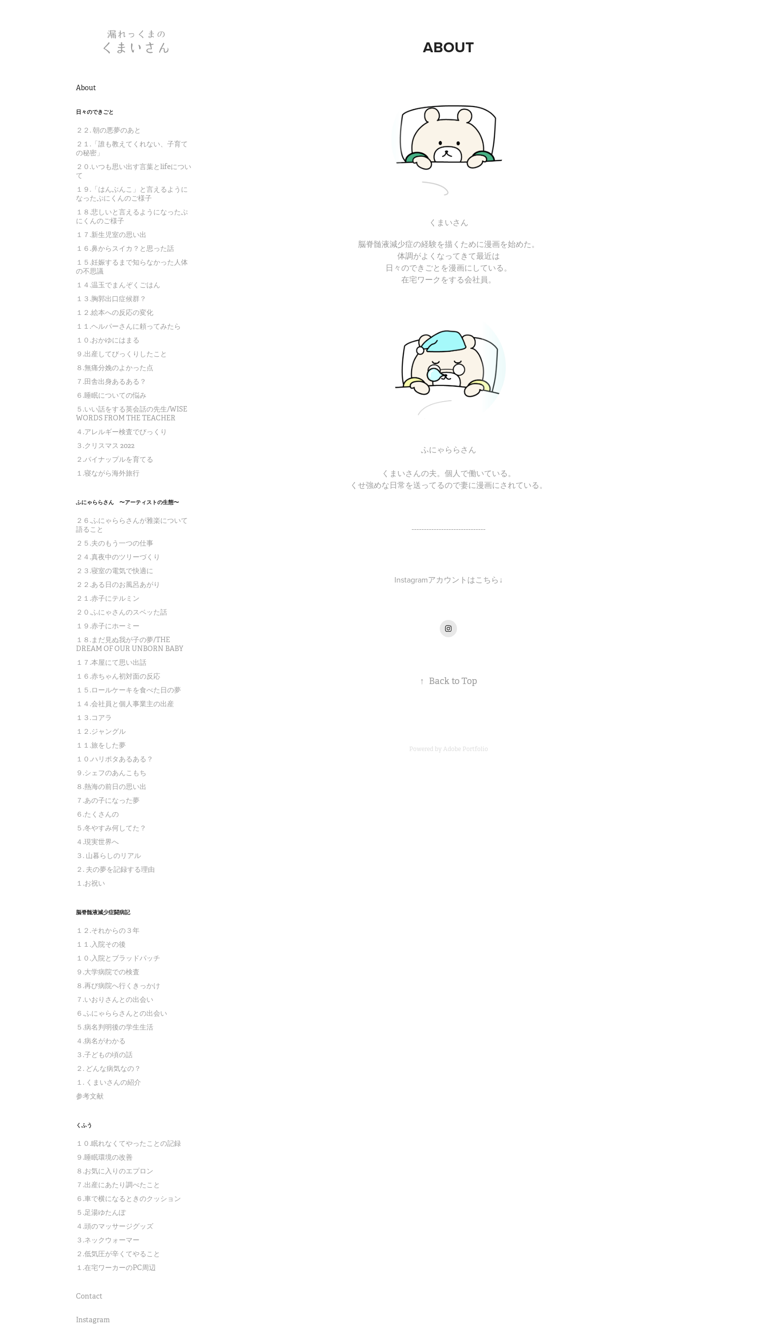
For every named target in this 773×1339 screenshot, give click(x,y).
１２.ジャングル (101, 731)
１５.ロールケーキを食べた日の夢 (128, 690)
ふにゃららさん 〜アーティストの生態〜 (127, 502)
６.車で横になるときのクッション (128, 1198)
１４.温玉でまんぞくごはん (118, 284)
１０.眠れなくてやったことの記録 (128, 1143)
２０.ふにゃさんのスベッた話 (121, 612)
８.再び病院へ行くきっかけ (118, 985)
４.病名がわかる (101, 1040)
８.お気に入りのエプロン (114, 1171)
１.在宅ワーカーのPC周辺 (116, 1267)
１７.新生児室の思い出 (111, 234)
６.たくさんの (97, 814)
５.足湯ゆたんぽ (101, 1212)
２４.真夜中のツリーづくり (118, 556)
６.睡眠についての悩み (111, 395)
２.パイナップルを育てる (114, 459)
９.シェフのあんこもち (111, 772)
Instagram (93, 1319)
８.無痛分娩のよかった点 (114, 367)
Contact (89, 1296)
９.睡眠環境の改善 (104, 1157)
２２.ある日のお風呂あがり (118, 584)
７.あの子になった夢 (108, 800)
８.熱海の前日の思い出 (111, 786)
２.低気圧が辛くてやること (118, 1253)
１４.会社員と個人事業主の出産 (125, 703)
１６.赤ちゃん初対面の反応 (118, 676)
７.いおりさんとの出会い (114, 999)
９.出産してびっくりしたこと (121, 353)
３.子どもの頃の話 (104, 1054)
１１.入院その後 (101, 944)
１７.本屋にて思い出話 (111, 662)
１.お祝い (90, 883)
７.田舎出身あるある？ (111, 381)
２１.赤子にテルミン (108, 598)
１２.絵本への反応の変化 (114, 312)
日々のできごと (95, 112)
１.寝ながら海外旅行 (108, 473)
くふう (84, 1125)
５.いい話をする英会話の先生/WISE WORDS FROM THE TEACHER (131, 413)
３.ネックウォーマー (108, 1240)
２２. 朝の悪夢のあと (108, 130)
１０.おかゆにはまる (108, 340)
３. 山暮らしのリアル (108, 855)
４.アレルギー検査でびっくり (121, 431)
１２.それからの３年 (108, 930)
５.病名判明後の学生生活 (114, 1027)
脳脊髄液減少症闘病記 (103, 912)
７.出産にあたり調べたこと (118, 1184)
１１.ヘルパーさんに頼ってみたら (128, 326)
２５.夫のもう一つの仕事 (114, 543)
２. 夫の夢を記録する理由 (115, 869)
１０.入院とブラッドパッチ (118, 958)
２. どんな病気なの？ (108, 1068)
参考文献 (90, 1096)
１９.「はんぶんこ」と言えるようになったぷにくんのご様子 (132, 194)
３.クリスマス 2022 (105, 445)
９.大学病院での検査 (108, 971)
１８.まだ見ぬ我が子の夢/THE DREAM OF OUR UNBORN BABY (129, 644)
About (86, 87)
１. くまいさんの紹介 (108, 1082)
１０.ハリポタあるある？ (114, 759)
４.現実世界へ (97, 841)
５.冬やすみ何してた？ (111, 828)
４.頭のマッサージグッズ (114, 1226)
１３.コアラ (94, 717)
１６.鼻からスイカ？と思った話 (125, 248)
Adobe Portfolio (465, 749)
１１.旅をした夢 (101, 745)
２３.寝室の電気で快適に (114, 570)
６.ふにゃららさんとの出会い (121, 1013)
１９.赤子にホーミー (108, 625)
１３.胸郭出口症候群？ (111, 298)
